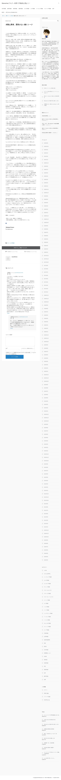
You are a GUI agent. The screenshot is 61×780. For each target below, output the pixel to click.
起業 (45, 679)
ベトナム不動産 (47, 619)
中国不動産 (46, 633)
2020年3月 (46, 179)
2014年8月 (46, 387)
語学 (53, 8)
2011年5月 (46, 516)
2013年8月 (46, 427)
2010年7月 (46, 546)
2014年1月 (46, 411)
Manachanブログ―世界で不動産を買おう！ (16, 3)
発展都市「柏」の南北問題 (49, 742)
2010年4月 (46, 556)
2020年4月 (46, 176)
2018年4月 (46, 242)
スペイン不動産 (47, 600)
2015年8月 (46, 348)
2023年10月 (46, 146)
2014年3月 (46, 404)
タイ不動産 (33, 8)
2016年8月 (46, 308)
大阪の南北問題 (45, 115)
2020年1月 (46, 186)
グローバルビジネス (48, 590)
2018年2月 (46, 248)
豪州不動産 (9, 8)
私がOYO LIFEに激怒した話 (49, 738)
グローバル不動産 (10, 243)
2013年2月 (46, 447)
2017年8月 (46, 268)
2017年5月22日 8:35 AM (19, 273)
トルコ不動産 (46, 606)
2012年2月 (46, 487)
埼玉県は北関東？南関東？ (47, 132)
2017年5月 (46, 278)
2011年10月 (46, 500)
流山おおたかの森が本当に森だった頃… (51, 100)
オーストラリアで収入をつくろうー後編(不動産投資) (51, 753)
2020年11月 (46, 162)
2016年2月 (46, 328)
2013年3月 (46, 444)
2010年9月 (46, 540)
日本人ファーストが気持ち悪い (50, 88)
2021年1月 (46, 159)
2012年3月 (46, 483)
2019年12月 (46, 189)
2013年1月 (46, 450)
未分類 (45, 656)
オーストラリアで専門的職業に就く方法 (51, 715)
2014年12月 (46, 374)
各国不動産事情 (47, 639)
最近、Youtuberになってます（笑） (50, 733)
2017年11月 (46, 258)
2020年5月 (46, 172)
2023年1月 (46, 152)
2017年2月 (46, 288)
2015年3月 (46, 364)
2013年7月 (46, 430)
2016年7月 (46, 311)
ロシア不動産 (46, 629)
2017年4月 (46, 282)
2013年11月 (46, 417)
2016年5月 (46, 318)
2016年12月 (46, 295)
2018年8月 (46, 229)
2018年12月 (46, 215)
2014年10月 (46, 381)
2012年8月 (46, 467)
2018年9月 (46, 225)
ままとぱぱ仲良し (47, 573)
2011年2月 (46, 523)
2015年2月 (46, 368)
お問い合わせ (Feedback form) (11, 12)
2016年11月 (46, 298)
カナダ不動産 (26, 8)
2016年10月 (46, 301)
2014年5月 (46, 397)
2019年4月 (46, 202)
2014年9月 (46, 384)
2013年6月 (46, 434)
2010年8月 (46, 543)
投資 (45, 643)
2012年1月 (46, 490)
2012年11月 (46, 457)
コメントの (47, 696)
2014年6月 (46, 394)
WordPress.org (47, 699)
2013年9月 (46, 424)
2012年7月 (46, 470)
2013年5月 (46, 437)
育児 (45, 666)
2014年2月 (46, 407)
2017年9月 (46, 265)
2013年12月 (46, 414)
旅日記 (3, 12)
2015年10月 (46, 341)
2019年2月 (46, 209)
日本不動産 (4, 8)
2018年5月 (46, 239)
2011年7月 (46, 510)
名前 (6, 351)
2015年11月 (46, 338)
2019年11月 (46, 192)
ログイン (45, 689)
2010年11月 (46, 533)
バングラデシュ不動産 (48, 613)
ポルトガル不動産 (47, 623)
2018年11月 (46, 219)
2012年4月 (46, 480)
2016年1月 (46, 331)
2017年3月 (46, 285)
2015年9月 (46, 344)
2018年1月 (46, 252)
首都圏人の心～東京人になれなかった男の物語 (51, 105)
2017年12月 (46, 255)
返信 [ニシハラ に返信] (8, 314)
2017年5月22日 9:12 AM (24, 317)
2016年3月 (46, 325)
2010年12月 (46, 530)
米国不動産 (15, 8)
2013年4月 (46, 440)
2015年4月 (46, 361)
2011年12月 (46, 493)
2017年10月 (46, 262)
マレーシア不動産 (47, 8)
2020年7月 (46, 169)
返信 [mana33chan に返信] (12, 329)
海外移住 (45, 659)
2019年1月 (46, 212)
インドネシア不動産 (48, 576)
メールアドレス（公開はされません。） (27, 351)
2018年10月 (46, 222)
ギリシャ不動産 (47, 586)
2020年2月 (46, 182)
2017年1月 (46, 291)
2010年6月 (46, 550)
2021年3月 (46, 156)
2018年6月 (46, 235)
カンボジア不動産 (47, 583)
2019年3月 (46, 205)
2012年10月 (46, 460)
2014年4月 (46, 401)
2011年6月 (46, 513)
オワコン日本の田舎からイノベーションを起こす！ (51, 92)
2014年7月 (46, 391)
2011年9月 (46, 503)
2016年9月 (46, 305)
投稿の (46, 693)
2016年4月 (46, 321)
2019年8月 (46, 196)
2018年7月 (46, 232)
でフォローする (12, 252)
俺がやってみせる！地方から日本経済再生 (51, 97)
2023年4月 (46, 149)
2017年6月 (46, 275)
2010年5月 (46, 553)
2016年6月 (46, 315)
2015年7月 (46, 351)
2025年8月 (46, 143)
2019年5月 (46, 199)
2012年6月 (46, 473)
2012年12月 (46, 454)
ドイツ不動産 (46, 610)
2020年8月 (46, 166)
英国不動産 (21, 8)
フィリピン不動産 (39, 8)
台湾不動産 (46, 636)
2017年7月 (46, 272)
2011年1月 (46, 526)
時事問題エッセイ (47, 653)
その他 (45, 570)
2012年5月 (46, 477)
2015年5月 (46, 358)
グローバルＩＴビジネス (48, 596)
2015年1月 (46, 371)
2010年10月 (46, 536)
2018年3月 (46, 245)
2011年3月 (46, 520)
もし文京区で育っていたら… (49, 758)
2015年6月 (46, 354)
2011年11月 (46, 497)
